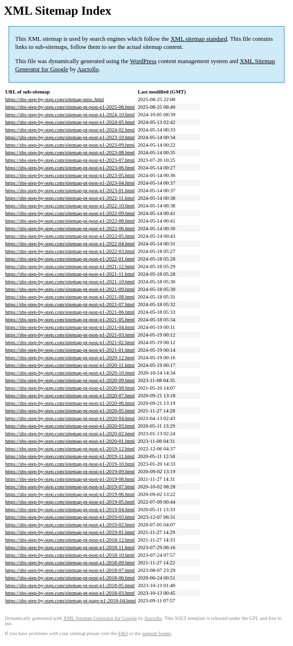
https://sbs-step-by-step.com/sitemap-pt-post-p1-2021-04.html (70, 327)
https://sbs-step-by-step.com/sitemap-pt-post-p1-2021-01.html (70, 350)
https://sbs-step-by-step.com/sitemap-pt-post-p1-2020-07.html (70, 395)
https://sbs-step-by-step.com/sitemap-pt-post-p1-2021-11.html (70, 274)
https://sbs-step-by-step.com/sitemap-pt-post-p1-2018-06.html (70, 577)
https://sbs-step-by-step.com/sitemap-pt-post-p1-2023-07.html (70, 160)
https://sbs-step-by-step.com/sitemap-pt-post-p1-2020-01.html (70, 441)
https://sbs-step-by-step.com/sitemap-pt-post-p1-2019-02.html (70, 524)
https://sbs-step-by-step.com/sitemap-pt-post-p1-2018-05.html (70, 585)
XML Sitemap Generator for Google (100, 618)
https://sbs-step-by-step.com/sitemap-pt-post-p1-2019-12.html (70, 448)
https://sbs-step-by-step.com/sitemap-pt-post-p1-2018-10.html (70, 555)
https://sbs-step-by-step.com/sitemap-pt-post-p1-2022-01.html (70, 259)
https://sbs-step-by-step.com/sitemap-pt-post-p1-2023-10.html (70, 137)
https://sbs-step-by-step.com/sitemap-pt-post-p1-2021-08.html (70, 297)
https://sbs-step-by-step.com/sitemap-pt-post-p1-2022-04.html (70, 243)
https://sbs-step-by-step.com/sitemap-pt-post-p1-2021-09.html (70, 289)
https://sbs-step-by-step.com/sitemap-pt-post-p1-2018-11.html (70, 547)
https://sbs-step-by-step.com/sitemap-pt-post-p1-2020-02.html (70, 433)
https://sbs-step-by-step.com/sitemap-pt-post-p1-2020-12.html (70, 357)
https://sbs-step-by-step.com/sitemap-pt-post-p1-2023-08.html (70, 152)
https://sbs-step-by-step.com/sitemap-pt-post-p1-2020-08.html (70, 388)
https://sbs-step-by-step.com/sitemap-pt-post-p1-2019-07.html (70, 486)
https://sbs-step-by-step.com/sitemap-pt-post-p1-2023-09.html (70, 145)
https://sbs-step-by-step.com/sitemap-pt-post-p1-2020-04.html (70, 418)
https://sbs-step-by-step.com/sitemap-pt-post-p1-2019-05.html (70, 502)
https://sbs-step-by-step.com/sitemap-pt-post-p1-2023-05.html (70, 175)
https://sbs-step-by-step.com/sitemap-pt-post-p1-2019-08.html (70, 479)
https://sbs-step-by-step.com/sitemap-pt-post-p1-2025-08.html (70, 107)
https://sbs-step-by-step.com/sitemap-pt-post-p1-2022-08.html (70, 221)
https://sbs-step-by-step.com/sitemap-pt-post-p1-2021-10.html (70, 281)
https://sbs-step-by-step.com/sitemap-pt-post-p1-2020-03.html (70, 426)
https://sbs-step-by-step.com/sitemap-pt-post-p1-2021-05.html (70, 319)
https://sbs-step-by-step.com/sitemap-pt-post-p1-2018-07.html (70, 570)
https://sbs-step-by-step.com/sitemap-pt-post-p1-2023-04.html (70, 183)
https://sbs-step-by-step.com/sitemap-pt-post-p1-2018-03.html (70, 593)
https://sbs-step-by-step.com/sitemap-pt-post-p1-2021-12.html (70, 266)
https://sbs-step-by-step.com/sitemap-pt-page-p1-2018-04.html (70, 600)
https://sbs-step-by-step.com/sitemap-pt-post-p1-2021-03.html (70, 334)
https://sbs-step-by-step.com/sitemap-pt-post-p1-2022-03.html (70, 251)
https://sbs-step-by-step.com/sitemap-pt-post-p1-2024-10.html (70, 114)
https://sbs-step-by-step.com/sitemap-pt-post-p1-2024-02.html (70, 129)
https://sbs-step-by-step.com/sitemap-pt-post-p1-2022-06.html (70, 228)
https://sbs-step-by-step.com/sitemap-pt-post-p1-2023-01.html (70, 190)
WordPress (143, 61)
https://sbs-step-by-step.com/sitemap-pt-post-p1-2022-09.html (70, 213)
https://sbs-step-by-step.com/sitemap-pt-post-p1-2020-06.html (70, 403)
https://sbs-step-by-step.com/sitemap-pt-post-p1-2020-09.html (70, 380)
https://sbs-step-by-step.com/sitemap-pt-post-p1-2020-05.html (70, 410)
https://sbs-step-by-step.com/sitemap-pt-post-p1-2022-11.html (70, 198)
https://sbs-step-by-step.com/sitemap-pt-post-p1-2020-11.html (70, 365)
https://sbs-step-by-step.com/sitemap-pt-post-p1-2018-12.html (70, 540)
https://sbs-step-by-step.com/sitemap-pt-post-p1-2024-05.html (70, 122)
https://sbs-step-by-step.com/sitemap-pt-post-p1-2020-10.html (70, 372)
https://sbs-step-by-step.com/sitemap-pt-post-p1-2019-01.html (70, 532)
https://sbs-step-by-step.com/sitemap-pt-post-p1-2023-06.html (70, 167)
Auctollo (88, 69)
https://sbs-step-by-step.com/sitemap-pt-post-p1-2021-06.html (70, 312)
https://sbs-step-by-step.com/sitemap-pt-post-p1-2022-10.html (70, 205)
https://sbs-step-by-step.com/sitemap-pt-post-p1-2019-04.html (70, 509)
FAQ (123, 633)
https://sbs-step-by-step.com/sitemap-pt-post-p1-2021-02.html (70, 342)
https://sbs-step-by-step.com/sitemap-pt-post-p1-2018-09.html (70, 562)
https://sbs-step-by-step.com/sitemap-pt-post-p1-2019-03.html (70, 517)
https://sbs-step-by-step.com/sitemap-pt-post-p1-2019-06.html (70, 494)
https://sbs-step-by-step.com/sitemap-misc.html (54, 99)
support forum (156, 633)
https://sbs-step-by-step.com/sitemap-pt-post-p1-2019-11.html (70, 456)
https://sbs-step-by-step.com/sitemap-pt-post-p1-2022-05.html (70, 236)
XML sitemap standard (199, 38)
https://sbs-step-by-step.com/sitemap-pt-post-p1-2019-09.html (70, 471)
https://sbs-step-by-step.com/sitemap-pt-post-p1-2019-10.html (70, 464)
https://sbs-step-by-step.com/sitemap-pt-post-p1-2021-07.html (70, 304)
